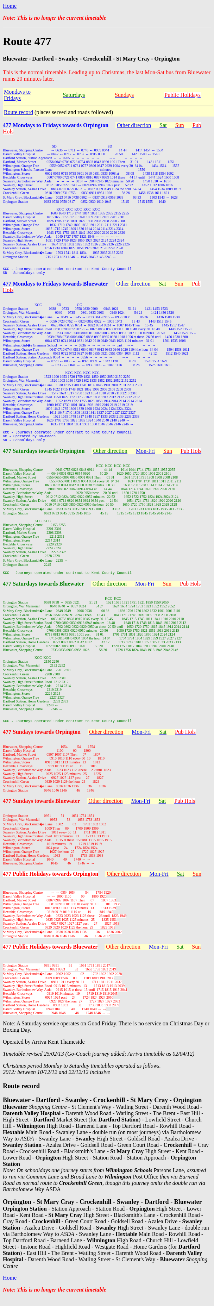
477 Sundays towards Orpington (42, 739)
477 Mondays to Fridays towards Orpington (55, 125)
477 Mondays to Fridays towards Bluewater (55, 286)
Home (10, 6)
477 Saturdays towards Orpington (43, 456)
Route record (18, 112)
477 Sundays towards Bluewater (41, 808)
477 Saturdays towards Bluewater (43, 590)
